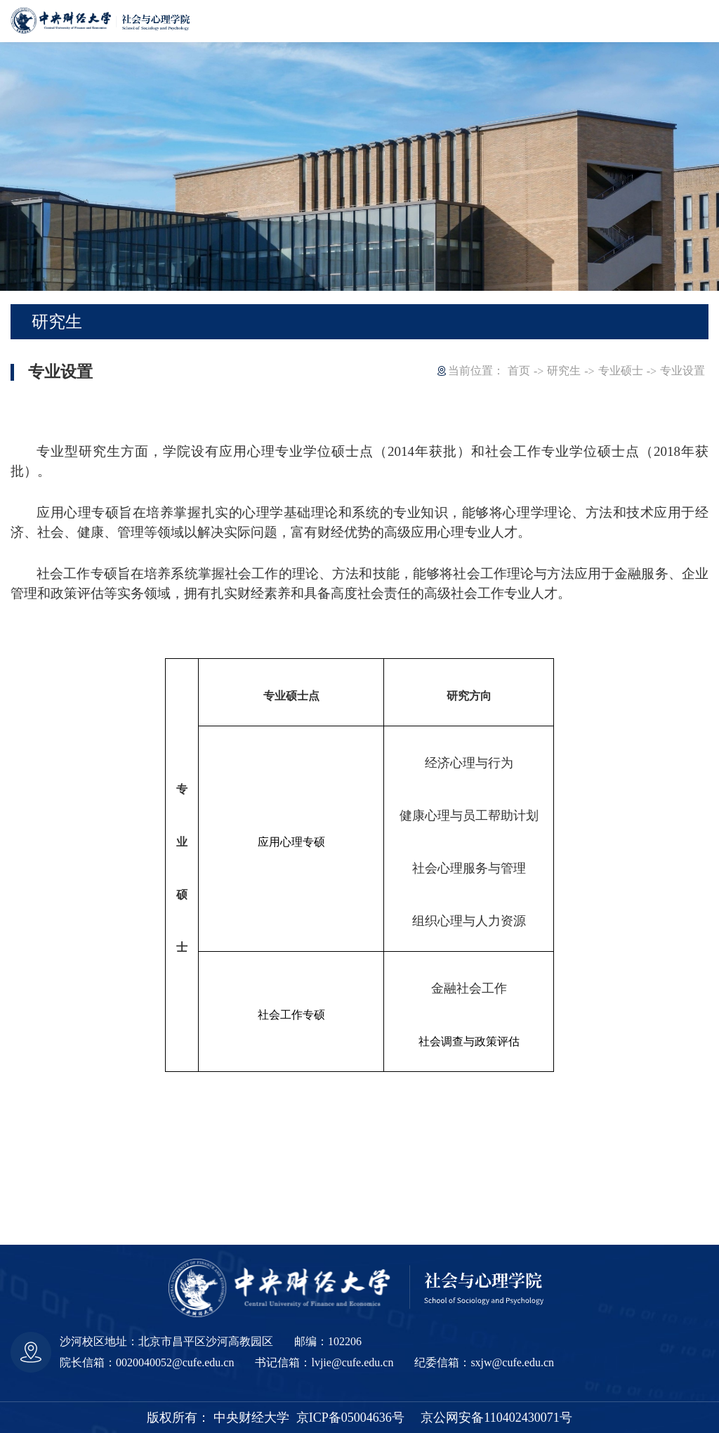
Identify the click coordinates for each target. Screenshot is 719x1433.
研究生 (564, 371)
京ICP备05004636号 (350, 1418)
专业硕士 (620, 371)
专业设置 (682, 371)
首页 (519, 371)
